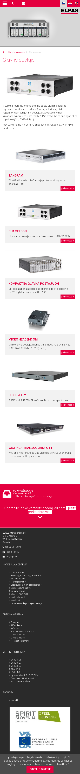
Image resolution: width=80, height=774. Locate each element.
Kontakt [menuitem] (14, 700)
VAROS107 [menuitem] (16, 663)
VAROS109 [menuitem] (16, 666)
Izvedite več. (63, 764)
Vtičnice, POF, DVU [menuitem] (19, 594)
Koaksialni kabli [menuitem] (18, 597)
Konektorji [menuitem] (15, 600)
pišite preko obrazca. (52, 510)
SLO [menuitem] (63, 3)
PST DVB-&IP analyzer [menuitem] (20, 681)
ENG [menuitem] (76, 3)
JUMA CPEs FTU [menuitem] (18, 634)
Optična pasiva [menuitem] (18, 638)
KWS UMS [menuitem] (15, 672)
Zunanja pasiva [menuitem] (18, 591)
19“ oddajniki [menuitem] (17, 625)
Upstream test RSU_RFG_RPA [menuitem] (24, 675)
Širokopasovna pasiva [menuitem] (21, 588)
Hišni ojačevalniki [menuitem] (18, 582)
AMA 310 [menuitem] (15, 669)
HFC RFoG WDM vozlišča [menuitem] (22, 631)
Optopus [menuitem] (15, 622)
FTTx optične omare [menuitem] (20, 641)
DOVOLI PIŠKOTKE (40, 769)
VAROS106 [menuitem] (16, 660)
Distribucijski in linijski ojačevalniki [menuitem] (27, 585)
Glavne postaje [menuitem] (17, 572)
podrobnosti (66, 188)
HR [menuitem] (70, 3)
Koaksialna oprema (16, 52)
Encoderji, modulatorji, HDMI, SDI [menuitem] (26, 575)
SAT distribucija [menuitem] (18, 578)
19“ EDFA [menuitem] (15, 628)
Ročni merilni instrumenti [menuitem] (22, 678)
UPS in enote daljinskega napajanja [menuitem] (26, 603)
